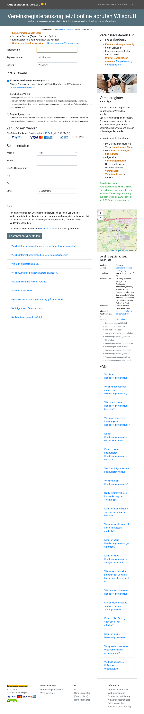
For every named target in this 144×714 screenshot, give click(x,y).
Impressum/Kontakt (118, 689)
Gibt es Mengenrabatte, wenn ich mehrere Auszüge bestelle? (116, 606)
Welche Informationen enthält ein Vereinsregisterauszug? (39, 255)
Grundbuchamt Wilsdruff (115, 326)
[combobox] (57, 50)
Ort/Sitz (10, 65)
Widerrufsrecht (46, 228)
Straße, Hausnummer (17, 168)
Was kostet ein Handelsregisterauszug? (116, 482)
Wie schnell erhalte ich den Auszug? (29, 281)
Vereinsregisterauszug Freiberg (117, 357)
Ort (8, 183)
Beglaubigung (20, 114)
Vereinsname (13, 49)
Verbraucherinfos (116, 693)
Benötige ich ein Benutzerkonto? (27, 308)
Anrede (10, 152)
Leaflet (112, 251)
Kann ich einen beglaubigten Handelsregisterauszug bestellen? (115, 454)
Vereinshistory (20, 94)
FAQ (134, 5)
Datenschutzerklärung (119, 696)
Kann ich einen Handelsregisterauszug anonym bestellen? (115, 559)
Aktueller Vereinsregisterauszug (29, 80)
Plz (8, 175)
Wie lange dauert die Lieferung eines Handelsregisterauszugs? (117, 421)
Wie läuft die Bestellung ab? (25, 264)
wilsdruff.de (120, 319)
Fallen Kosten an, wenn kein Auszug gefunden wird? (37, 299)
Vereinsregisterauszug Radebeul (118, 350)
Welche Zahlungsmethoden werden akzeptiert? (34, 272)
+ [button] (101, 213)
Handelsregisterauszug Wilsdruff (118, 360)
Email (9, 206)
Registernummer (15, 57)
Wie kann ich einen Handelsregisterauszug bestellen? (115, 406)
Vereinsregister (106, 5)
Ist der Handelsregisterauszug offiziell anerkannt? (115, 437)
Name (10, 160)
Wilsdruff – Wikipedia (113, 330)
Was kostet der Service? (23, 290)
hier (90, 29)
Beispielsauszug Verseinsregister (63, 43)
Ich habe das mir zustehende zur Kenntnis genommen (44, 228)
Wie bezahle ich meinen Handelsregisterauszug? (116, 592)
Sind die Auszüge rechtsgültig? (26, 317)
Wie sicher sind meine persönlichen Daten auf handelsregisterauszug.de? (116, 576)
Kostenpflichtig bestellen (24, 236)
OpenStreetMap (122, 251)
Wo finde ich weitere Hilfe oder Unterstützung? (114, 665)
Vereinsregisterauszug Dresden (117, 353)
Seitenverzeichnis (116, 703)
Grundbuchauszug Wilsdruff (116, 323)
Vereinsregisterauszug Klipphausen (119, 343)
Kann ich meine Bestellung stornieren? (115, 636)
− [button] (101, 218)
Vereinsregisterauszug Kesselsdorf (119, 333)
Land (9, 191)
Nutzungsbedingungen (119, 699)
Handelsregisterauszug (26, 4)
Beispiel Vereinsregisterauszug (22, 87)
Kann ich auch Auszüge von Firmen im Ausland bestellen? (116, 512)
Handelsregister (82, 699)
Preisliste (124, 5)
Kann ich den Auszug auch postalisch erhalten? (114, 621)
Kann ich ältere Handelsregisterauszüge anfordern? (116, 543)
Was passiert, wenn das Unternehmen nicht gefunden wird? (116, 649)
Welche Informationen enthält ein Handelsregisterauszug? (116, 390)
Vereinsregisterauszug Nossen (117, 347)
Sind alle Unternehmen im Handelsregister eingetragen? (115, 496)
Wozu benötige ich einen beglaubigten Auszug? (116, 470)
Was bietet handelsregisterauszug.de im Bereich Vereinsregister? (43, 246)
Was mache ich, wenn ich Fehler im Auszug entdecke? (117, 527)
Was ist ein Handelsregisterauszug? (116, 376)
